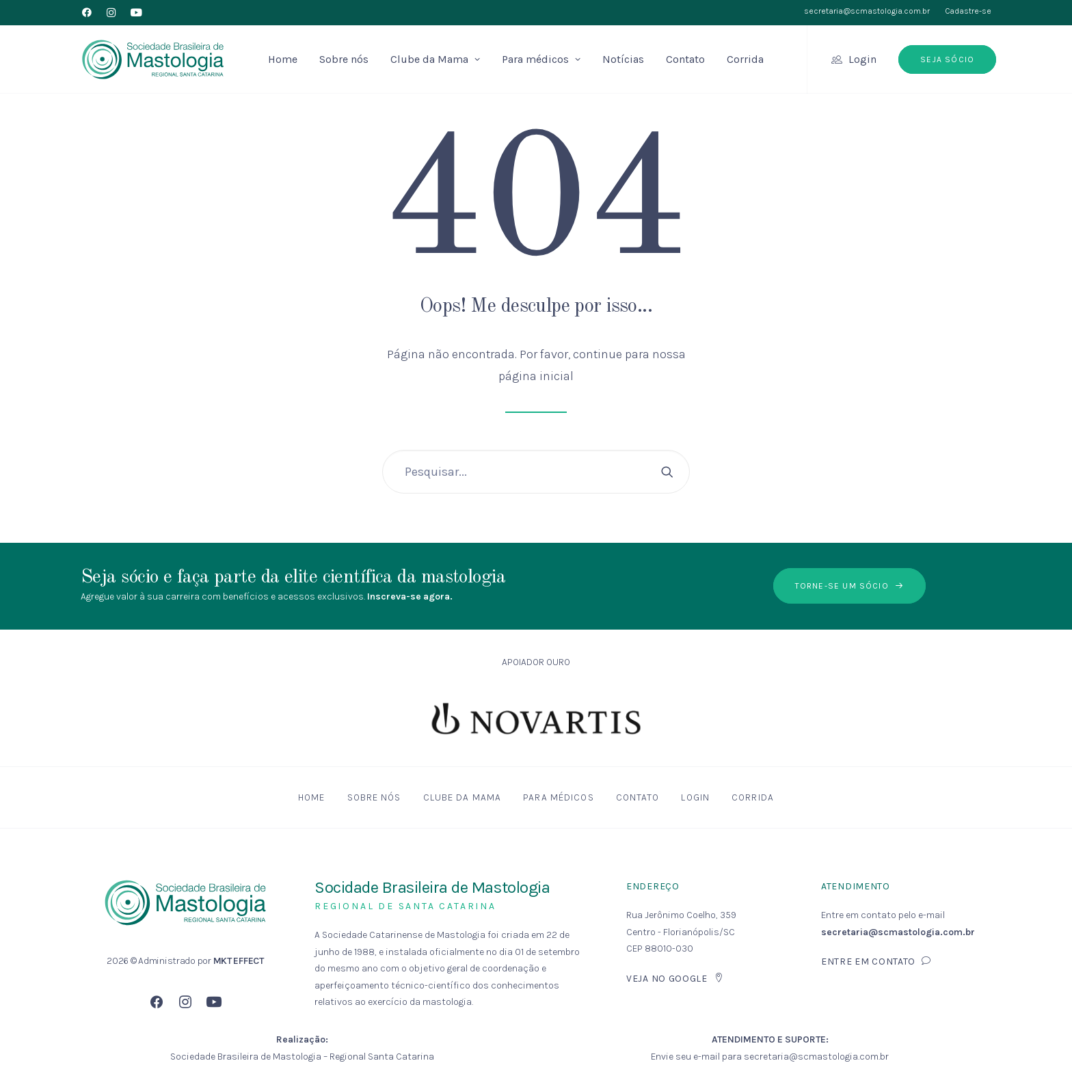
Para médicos (541, 59)
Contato (685, 59)
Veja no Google (675, 978)
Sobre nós (343, 59)
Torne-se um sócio (849, 586)
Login (862, 59)
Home (282, 59)
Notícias (623, 59)
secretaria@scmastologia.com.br (867, 11)
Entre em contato (876, 961)
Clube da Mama (435, 59)
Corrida (745, 59)
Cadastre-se (968, 11)
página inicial (536, 376)
